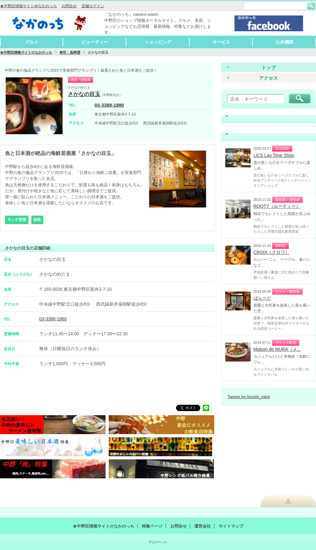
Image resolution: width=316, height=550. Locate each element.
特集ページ (152, 526)
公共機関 (284, 42)
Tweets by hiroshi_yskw (249, 396)
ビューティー (95, 42)
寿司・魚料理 (69, 52)
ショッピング (158, 42)
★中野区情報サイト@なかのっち (28, 6)
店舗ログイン (93, 6)
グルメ (31, 42)
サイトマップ (231, 526)
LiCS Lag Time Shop (273, 155)
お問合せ (69, 6)
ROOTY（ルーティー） (276, 206)
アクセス (268, 78)
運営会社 (202, 526)
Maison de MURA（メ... (277, 349)
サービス (221, 42)
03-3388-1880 (109, 105)
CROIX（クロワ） (271, 252)
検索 (311, 5)
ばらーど (262, 298)
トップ (269, 67)
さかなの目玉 (84, 94)
